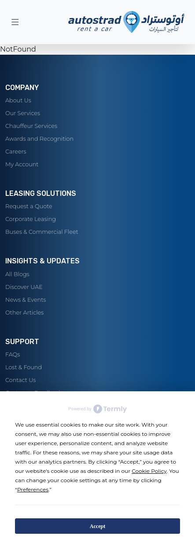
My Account (21, 164)
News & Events (25, 299)
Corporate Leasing (30, 219)
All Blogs (17, 274)
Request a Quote (28, 206)
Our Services (22, 113)
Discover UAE (24, 287)
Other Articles (24, 312)
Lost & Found (23, 367)
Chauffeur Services (31, 126)
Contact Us (20, 380)
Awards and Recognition (39, 138)
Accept (97, 526)
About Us (18, 100)
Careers (15, 151)
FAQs (12, 354)
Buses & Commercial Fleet (41, 232)
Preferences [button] (32, 489)
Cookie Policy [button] (149, 471)
